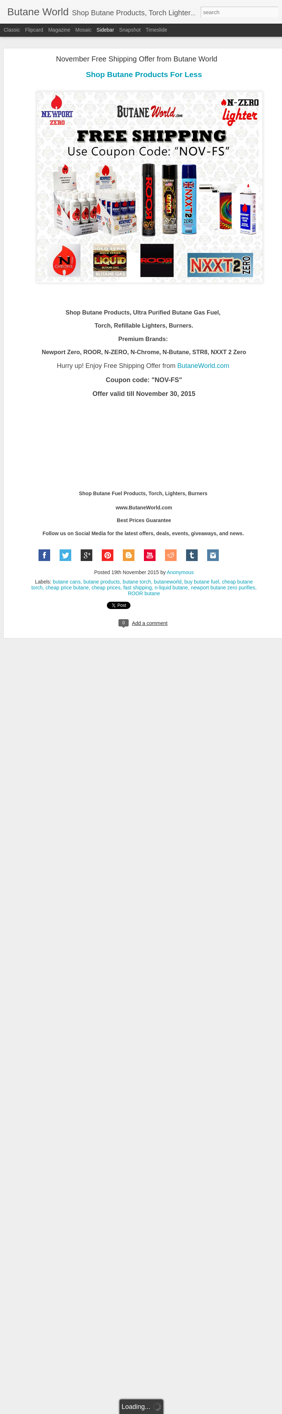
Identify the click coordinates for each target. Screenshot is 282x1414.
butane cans (66, 569)
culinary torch (171, 1351)
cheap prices (106, 575)
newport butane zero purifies (223, 575)
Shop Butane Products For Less (144, 61)
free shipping (203, 1351)
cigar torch (109, 1351)
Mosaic (83, 30)
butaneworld (167, 569)
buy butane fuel (201, 569)
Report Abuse (185, 1410)
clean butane (138, 1351)
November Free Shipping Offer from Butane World (136, 46)
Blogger (163, 1410)
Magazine (59, 30)
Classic (12, 30)
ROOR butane (144, 581)
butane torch (137, 569)
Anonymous (180, 559)
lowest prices (236, 1351)
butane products (101, 569)
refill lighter (192, 1357)
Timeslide (156, 30)
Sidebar (105, 30)
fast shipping (137, 575)
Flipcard (34, 30)
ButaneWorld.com (203, 353)
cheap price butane (67, 575)
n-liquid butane (171, 575)
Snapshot (130, 30)
